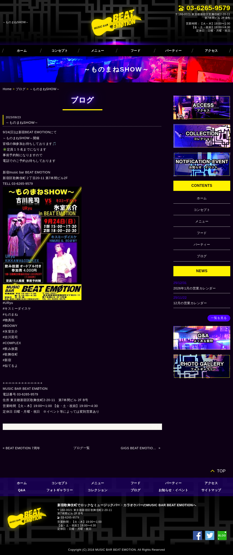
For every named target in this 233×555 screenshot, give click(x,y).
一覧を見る (219, 318)
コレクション (97, 490)
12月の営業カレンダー (190, 303)
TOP (221, 471)
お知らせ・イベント (173, 490)
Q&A (21, 490)
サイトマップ (211, 490)
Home (7, 89)
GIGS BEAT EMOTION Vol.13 (139, 448)
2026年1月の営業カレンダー (194, 288)
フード (136, 50)
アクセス (211, 50)
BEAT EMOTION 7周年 (23, 448)
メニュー (97, 50)
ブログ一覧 (81, 448)
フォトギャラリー (59, 490)
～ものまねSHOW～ (45, 89)
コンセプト (59, 50)
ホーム (22, 50)
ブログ (21, 89)
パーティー (173, 50)
